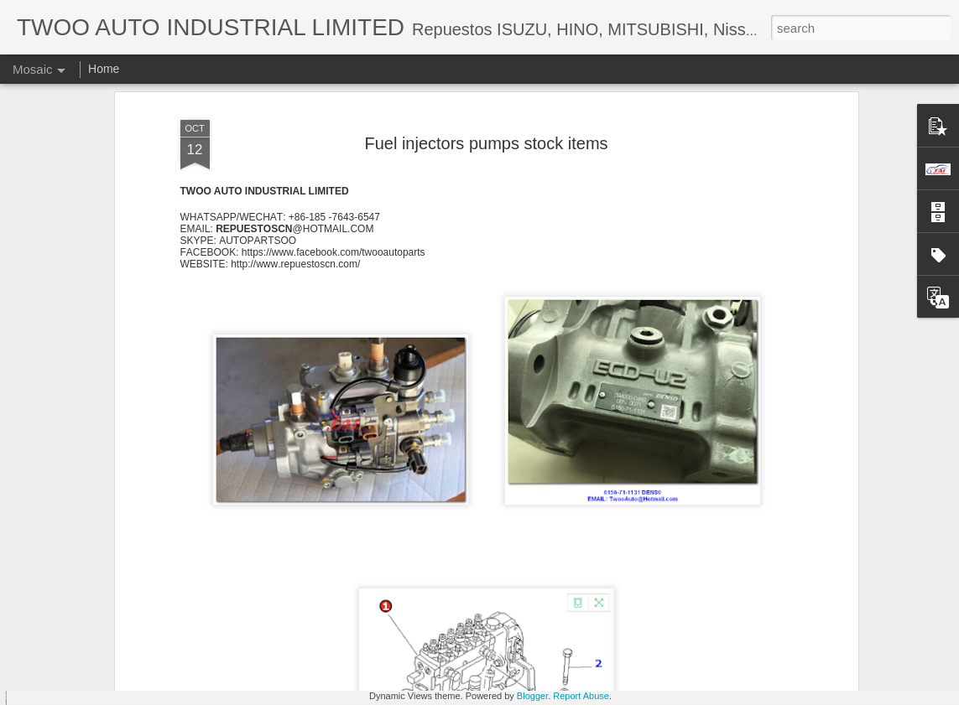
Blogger (532, 696)
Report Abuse (581, 696)
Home (103, 68)
